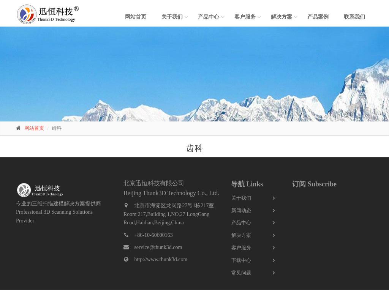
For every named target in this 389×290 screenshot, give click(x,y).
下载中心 (241, 260)
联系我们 (354, 17)
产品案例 (318, 17)
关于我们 (172, 17)
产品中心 (208, 17)
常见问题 (241, 273)
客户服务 (245, 17)
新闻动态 (241, 210)
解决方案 (281, 17)
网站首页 (135, 17)
